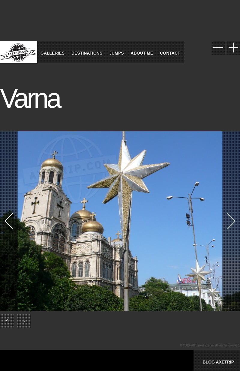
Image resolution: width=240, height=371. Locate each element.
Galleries (52, 53)
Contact (170, 53)
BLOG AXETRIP (218, 362)
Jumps (116, 53)
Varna (29, 98)
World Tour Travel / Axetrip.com (18, 52)
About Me (142, 53)
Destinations (86, 53)
